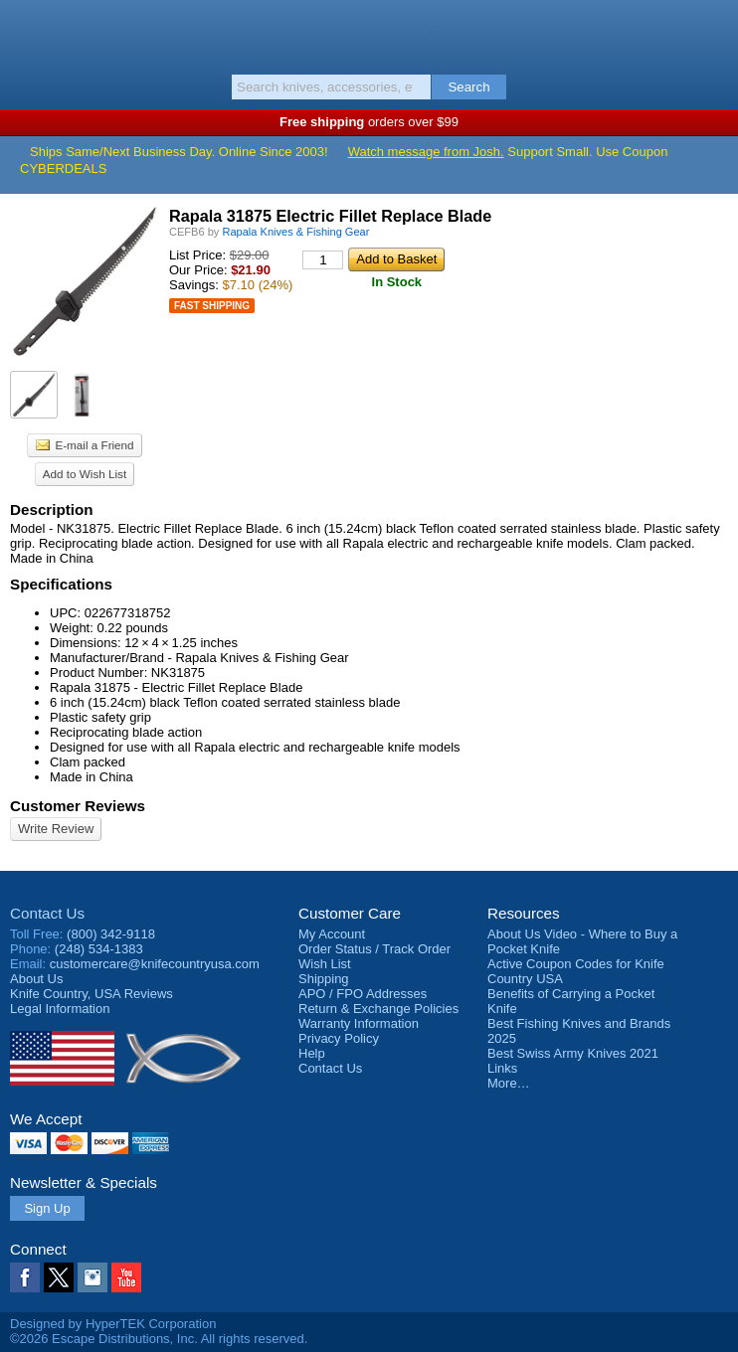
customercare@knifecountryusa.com (155, 963)
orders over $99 (369, 121)
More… (508, 1083)
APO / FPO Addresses (362, 993)
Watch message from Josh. (426, 151)
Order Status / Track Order (374, 948)
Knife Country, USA (369, 34)
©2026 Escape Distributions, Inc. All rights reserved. (158, 1338)
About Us (36, 978)
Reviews (91, 993)
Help (311, 1053)
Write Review (55, 828)
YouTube (126, 1277)
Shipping (323, 978)
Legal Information (59, 1008)
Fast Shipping (212, 305)
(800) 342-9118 (111, 934)
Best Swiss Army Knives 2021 (572, 1053)
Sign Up (47, 1208)
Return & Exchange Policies (378, 1008)
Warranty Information (358, 1023)
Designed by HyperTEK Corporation (113, 1323)
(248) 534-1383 (99, 948)
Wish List (324, 963)
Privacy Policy (338, 1038)
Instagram (92, 1277)
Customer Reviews (77, 805)
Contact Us (47, 913)
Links (502, 1068)
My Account (331, 934)
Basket (713, 32)
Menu (25, 32)
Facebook (25, 1277)
